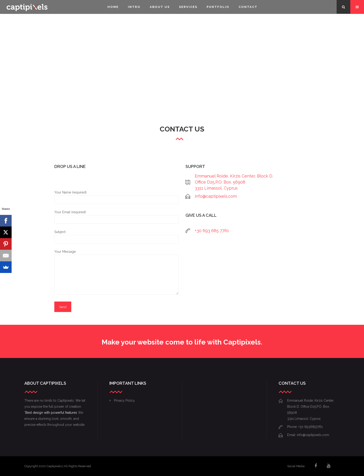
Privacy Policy (124, 400)
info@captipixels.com (216, 196)
